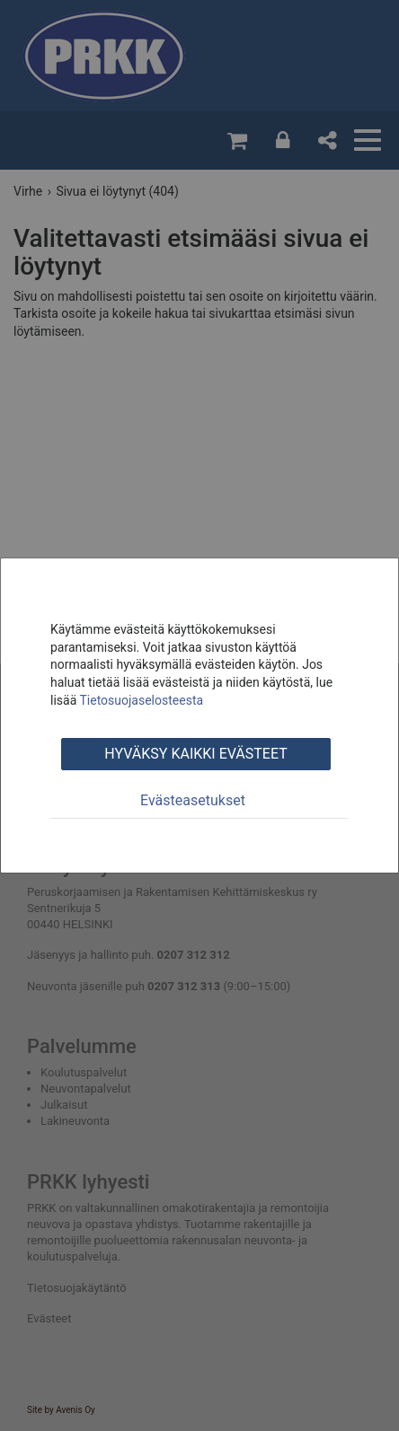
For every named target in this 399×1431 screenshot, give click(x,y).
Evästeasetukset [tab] (192, 800)
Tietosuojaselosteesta (141, 700)
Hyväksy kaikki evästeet (195, 753)
